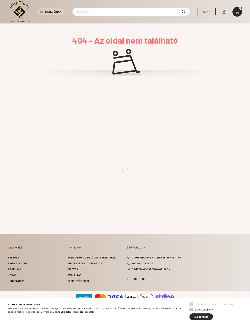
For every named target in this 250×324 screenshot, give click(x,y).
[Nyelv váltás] (205, 11)
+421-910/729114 (142, 263)
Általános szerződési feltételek (91, 257)
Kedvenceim (16, 281)
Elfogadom (201, 316)
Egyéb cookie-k (204, 309)
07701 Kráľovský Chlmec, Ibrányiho (156, 257)
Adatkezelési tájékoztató (86, 263)
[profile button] (224, 12)
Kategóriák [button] (50, 11)
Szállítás (74, 275)
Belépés (13, 257)
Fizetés (72, 269)
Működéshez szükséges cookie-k (214, 304)
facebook (128, 279)
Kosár (12, 275)
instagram (135, 279)
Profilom (14, 269)
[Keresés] (131, 12)
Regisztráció (17, 263)
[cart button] (237, 12)
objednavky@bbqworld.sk (151, 269)
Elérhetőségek (78, 281)
